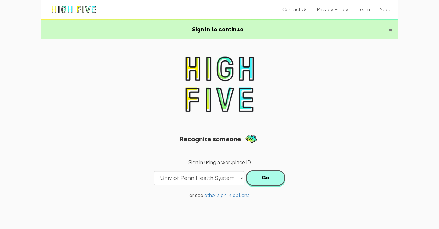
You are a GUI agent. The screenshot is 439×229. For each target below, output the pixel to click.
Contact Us (295, 9)
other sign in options (227, 195)
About (386, 9)
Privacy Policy (332, 9)
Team (363, 9)
